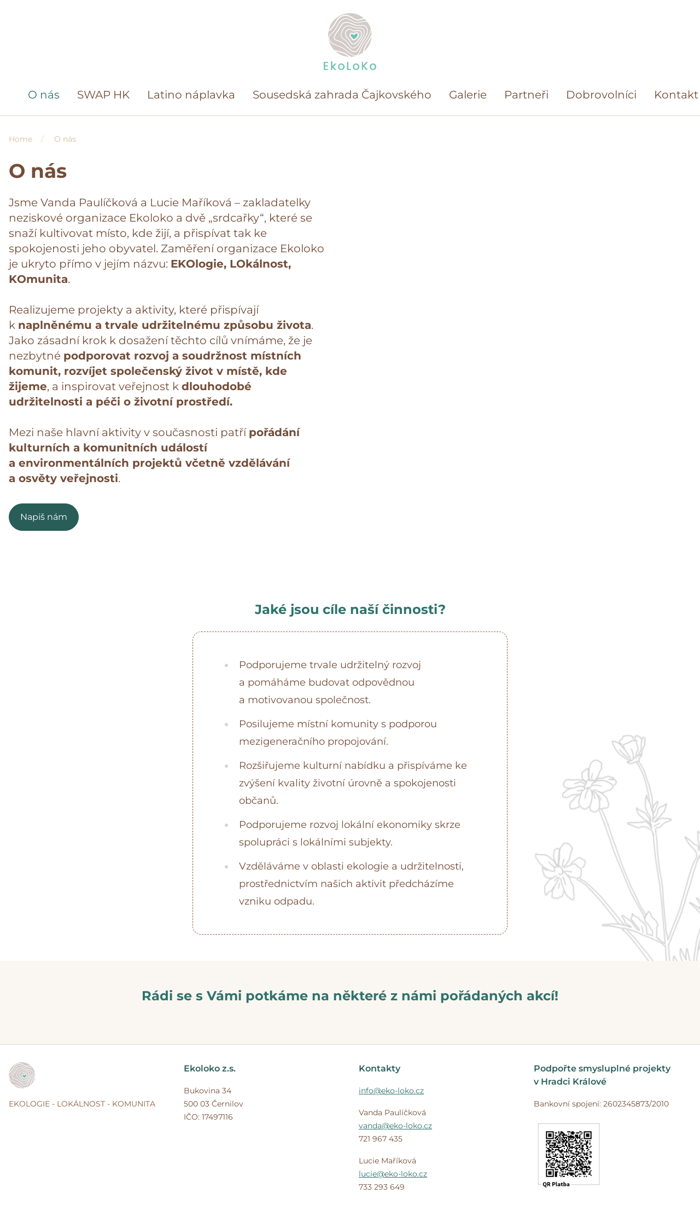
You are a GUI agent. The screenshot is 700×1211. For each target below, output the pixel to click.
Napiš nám (43, 517)
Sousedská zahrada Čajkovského (342, 94)
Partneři (526, 94)
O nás (44, 94)
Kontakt (676, 94)
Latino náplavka (191, 94)
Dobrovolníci (601, 94)
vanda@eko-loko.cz (395, 1126)
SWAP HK (103, 94)
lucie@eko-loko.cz (393, 1174)
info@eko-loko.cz (391, 1091)
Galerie (468, 94)
